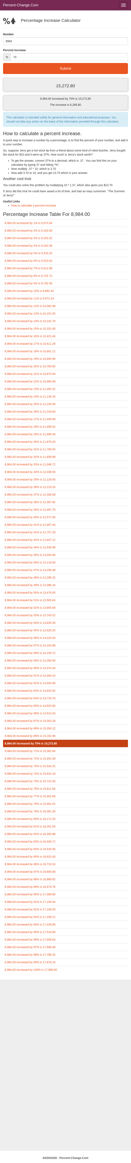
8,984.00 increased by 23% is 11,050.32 (30, 389)
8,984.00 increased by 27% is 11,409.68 (30, 419)
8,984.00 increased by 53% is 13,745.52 (30, 615)
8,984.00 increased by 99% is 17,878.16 (30, 962)
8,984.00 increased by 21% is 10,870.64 (30, 374)
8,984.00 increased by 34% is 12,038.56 (30, 472)
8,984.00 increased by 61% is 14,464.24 (30, 675)
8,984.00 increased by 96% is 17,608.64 (30, 939)
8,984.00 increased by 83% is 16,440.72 (30, 841)
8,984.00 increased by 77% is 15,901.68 (30, 796)
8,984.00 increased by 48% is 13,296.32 (30, 577)
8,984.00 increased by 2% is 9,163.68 (28, 230)
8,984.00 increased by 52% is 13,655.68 (30, 607)
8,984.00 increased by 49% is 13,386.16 (30, 585)
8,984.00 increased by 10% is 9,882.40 (29, 291)
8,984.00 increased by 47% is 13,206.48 (30, 570)
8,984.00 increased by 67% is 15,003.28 (30, 720)
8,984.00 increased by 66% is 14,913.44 (30, 713)
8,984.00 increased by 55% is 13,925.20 (30, 630)
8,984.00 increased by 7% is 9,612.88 (28, 268)
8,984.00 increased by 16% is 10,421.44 (30, 336)
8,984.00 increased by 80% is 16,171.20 (30, 819)
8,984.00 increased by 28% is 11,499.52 (30, 426)
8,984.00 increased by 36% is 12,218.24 (30, 487)
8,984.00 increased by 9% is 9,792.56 (28, 283)
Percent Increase (14, 50)
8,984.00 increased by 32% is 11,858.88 (30, 456)
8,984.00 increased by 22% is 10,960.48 (30, 381)
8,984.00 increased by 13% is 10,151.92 (30, 313)
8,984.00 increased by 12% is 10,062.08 (30, 306)
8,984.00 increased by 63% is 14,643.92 (30, 690)
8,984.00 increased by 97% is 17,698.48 (30, 947)
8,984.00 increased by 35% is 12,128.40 (30, 479)
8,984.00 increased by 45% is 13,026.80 (30, 555)
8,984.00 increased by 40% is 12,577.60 (30, 517)
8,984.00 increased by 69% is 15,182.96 (30, 736)
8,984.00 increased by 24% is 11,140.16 (30, 396)
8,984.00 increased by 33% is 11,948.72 (30, 464)
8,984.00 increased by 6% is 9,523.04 (28, 260)
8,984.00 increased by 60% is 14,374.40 (30, 668)
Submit (65, 68)
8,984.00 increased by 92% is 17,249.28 (30, 909)
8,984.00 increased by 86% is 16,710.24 (30, 864)
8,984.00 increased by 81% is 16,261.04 (30, 826)
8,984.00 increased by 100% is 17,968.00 (31, 969)
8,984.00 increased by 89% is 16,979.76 (30, 886)
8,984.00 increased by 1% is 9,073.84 (28, 223)
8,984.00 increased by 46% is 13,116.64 (30, 562)
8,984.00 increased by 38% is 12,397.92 (30, 502)
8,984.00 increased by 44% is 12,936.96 (30, 547)
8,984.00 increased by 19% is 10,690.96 (30, 358)
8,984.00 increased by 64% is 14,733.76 (30, 698)
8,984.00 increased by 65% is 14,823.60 (30, 705)
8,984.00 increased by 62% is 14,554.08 (30, 683)
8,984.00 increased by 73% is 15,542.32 (30, 766)
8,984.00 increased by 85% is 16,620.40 (30, 856)
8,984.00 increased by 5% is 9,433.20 (28, 253)
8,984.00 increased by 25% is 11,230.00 (30, 404)
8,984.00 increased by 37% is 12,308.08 (30, 494)
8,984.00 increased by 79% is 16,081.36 (30, 811)
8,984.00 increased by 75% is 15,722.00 (30, 781)
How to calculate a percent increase (33, 205)
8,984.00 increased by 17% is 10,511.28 (30, 343)
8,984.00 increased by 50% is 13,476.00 (30, 592)
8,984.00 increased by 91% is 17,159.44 (30, 901)
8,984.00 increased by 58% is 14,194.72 (30, 653)
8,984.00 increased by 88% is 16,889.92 (30, 879)
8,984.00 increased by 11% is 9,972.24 (29, 298)
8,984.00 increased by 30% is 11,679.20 (30, 441)
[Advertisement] (65, 1008)
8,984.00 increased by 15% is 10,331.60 (30, 328)
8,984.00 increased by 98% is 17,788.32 (30, 954)
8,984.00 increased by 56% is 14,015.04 (30, 637)
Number (8, 34)
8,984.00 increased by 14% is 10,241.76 (30, 321)
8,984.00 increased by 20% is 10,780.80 (30, 366)
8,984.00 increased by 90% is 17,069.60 (30, 894)
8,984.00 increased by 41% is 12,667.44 (30, 524)
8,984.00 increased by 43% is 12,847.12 (30, 539)
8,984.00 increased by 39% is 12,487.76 (30, 509)
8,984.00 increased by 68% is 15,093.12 (30, 728)
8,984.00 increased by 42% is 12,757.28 (30, 532)
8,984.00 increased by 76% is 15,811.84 (30, 788)
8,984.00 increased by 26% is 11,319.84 (30, 411)
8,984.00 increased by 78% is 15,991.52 (30, 803)
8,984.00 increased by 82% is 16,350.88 (30, 834)
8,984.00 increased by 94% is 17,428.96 (30, 924)
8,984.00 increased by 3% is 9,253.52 (28, 238)
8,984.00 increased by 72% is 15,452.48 (30, 758)
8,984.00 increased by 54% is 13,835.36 (30, 622)
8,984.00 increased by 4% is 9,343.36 (28, 245)
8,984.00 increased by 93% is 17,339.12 (30, 917)
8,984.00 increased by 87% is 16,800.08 (30, 871)
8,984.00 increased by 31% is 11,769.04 (30, 449)
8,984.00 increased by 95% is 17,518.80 (30, 932)
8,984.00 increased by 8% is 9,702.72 (28, 275)
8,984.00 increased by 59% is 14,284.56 (30, 660)
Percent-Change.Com (20, 5)
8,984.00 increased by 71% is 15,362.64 (30, 751)
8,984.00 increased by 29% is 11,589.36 (30, 434)
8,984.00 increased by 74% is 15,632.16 (30, 773)
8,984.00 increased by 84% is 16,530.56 (30, 849)
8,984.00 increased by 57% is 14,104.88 (30, 645)
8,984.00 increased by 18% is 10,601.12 (30, 351)
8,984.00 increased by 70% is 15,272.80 (31, 743)
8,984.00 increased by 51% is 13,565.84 (30, 600)
